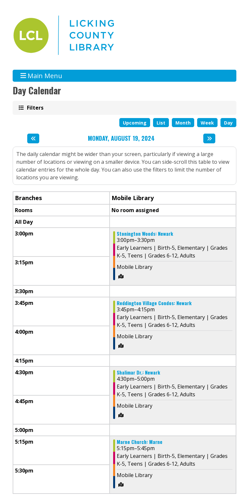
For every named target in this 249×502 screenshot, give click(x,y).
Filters (34, 107)
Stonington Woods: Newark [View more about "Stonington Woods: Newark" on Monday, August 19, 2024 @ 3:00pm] (145, 233)
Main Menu (41, 75)
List (161, 123)
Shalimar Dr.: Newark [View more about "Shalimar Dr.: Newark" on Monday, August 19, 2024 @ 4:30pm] (138, 372)
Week (207, 123)
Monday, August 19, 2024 (121, 138)
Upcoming (135, 123)
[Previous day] (33, 138)
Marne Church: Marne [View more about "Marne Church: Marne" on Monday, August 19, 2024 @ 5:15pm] (139, 441)
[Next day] (209, 138)
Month (183, 123)
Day (228, 123)
